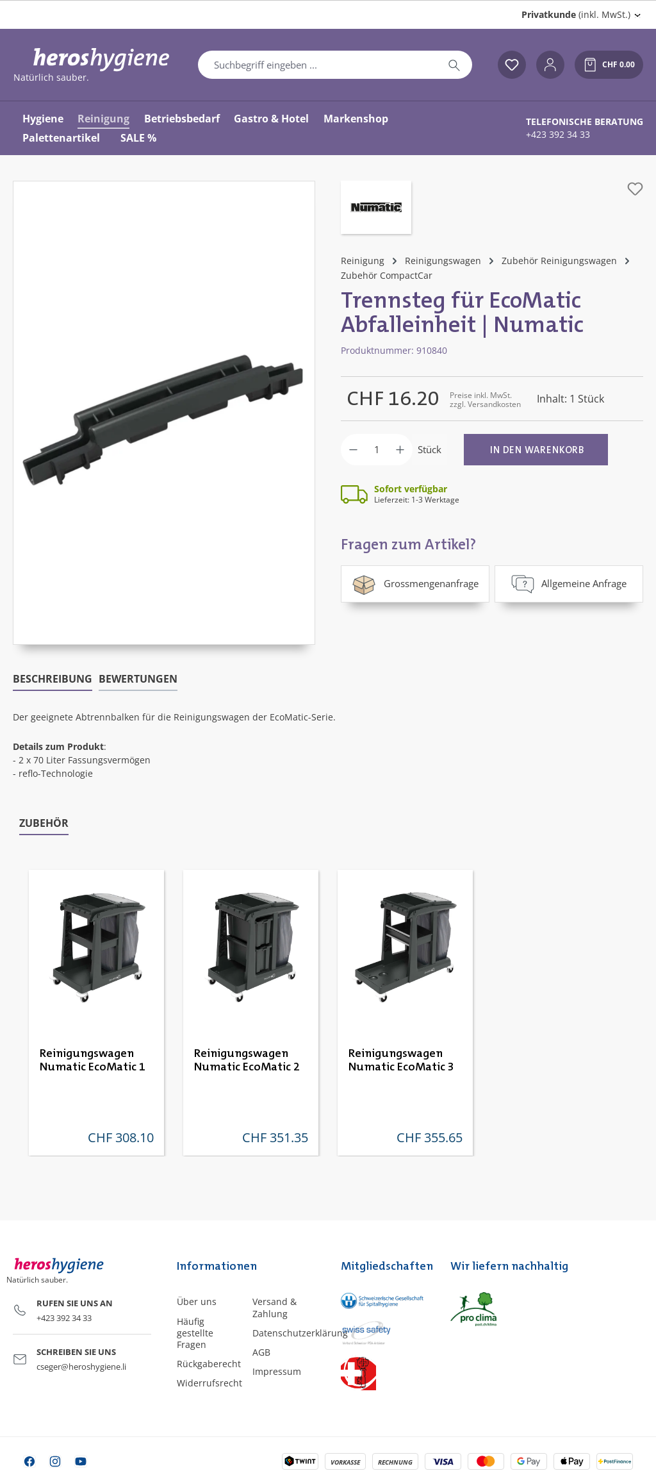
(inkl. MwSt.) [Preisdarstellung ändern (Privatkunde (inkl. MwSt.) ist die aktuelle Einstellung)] (575, 14)
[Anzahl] (376, 449)
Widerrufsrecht (209, 1383)
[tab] (52, 679)
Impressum (276, 1371)
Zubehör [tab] (44, 823)
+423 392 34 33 (558, 134)
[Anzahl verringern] (353, 449)
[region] (164, 413)
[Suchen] (454, 65)
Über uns (197, 1301)
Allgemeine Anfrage (569, 584)
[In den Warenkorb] (536, 449)
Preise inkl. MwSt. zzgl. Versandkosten (485, 400)
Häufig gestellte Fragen (195, 1333)
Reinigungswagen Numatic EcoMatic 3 (401, 1060)
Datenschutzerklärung (300, 1333)
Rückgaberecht (209, 1364)
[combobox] (317, 65)
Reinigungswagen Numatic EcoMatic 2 (247, 1060)
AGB (261, 1352)
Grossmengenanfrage (415, 584)
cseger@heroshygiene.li (81, 1366)
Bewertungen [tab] (138, 679)
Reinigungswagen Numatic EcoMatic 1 (92, 1060)
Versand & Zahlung (274, 1307)
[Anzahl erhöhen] (400, 449)
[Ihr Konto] (550, 65)
